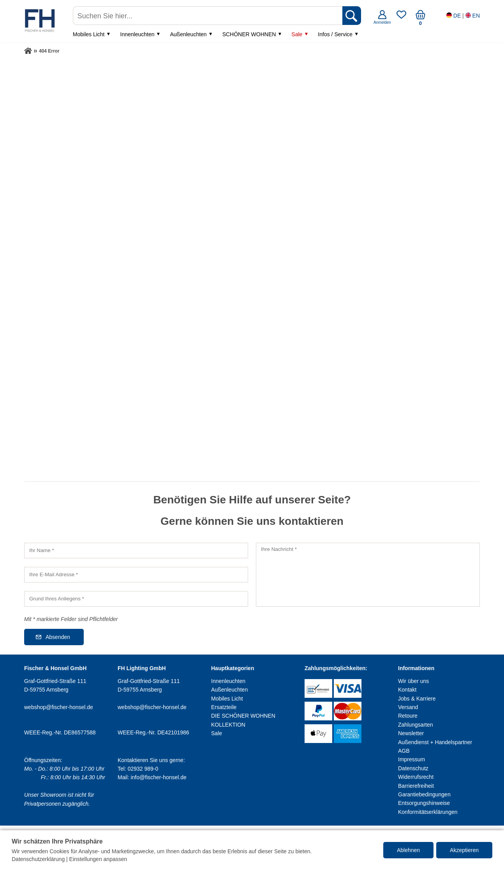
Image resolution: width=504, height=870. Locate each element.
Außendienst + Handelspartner (435, 742)
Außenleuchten (188, 34)
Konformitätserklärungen (428, 812)
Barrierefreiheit (416, 786)
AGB (404, 751)
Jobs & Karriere (416, 698)
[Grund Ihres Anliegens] (136, 599)
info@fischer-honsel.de (158, 777)
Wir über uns (413, 681)
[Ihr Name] (136, 550)
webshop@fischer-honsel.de (58, 707)
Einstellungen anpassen (98, 859)
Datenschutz (413, 768)
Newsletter (411, 733)
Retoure (408, 716)
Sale (296, 34)
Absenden (58, 637)
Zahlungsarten (415, 725)
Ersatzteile (223, 707)
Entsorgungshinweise (424, 803)
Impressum (411, 759)
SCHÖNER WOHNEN (249, 34)
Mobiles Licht (89, 34)
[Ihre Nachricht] (368, 575)
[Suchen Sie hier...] (208, 15)
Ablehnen (408, 850)
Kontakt (407, 689)
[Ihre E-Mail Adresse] (136, 574)
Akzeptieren (464, 850)
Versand (408, 707)
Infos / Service (335, 34)
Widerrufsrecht (416, 777)
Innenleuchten (137, 34)
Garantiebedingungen (424, 794)
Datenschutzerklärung (38, 859)
